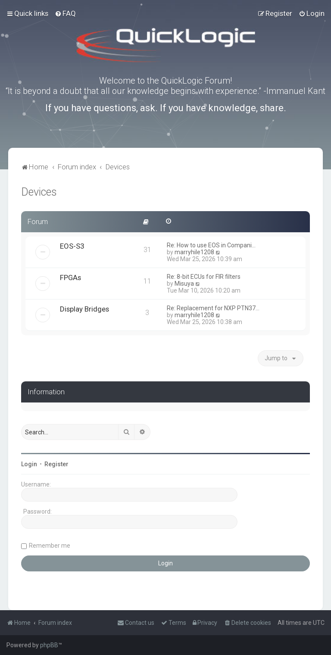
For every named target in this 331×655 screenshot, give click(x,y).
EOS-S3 (72, 246)
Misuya (184, 283)
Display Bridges (84, 309)
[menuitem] (65, 13)
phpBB (49, 645)
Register (56, 464)
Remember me (49, 545)
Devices (39, 192)
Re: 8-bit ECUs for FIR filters (203, 276)
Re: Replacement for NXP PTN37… (213, 308)
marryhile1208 (194, 252)
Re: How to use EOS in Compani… (211, 245)
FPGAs (70, 277)
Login (29, 464)
